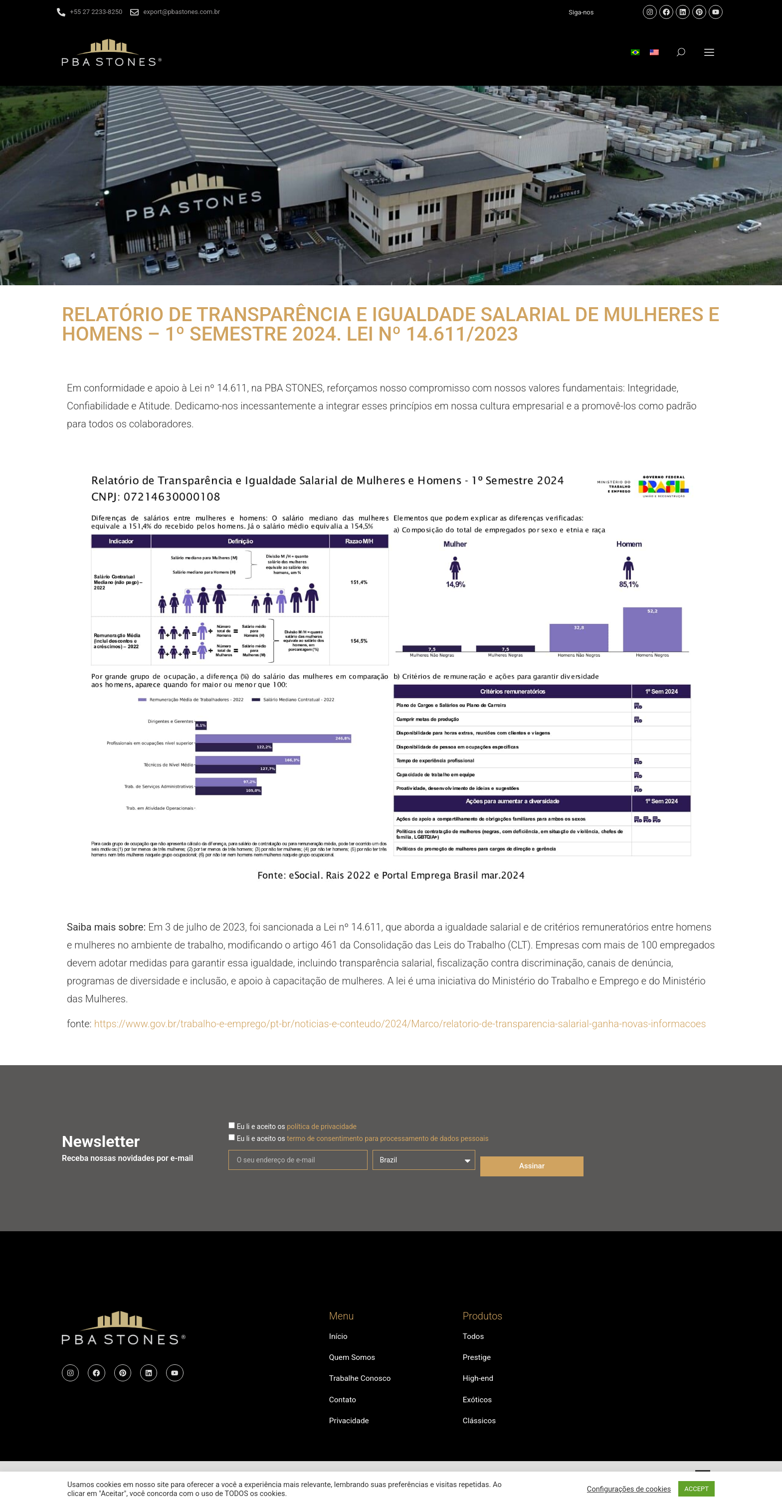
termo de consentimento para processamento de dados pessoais (388, 1138)
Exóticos (478, 1406)
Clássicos (480, 1429)
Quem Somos (353, 1360)
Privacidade (350, 1429)
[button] (709, 52)
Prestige (477, 1360)
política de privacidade (322, 1126)
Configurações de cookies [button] (629, 1489)
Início (339, 1337)
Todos (474, 1337)
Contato (343, 1406)
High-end (479, 1383)
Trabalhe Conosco (361, 1383)
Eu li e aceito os (297, 1126)
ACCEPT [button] (696, 1489)
